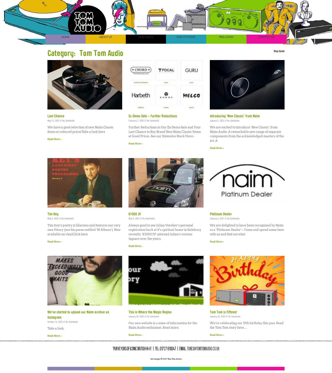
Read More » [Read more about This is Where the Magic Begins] (136, 335)
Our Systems (186, 37)
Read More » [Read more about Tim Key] (54, 241)
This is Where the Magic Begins (150, 312)
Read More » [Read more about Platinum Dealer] (217, 241)
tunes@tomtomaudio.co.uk (203, 348)
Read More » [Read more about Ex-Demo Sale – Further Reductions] (136, 143)
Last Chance (55, 116)
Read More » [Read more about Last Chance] (54, 139)
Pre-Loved (226, 37)
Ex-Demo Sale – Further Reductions (153, 116)
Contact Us (266, 37)
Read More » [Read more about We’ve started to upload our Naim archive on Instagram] (54, 335)
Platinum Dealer (221, 214)
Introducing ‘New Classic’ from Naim (235, 116)
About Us (105, 37)
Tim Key (52, 214)
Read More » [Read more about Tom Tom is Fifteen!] (217, 335)
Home (65, 37)
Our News (145, 37)
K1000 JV (135, 214)
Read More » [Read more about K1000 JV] (136, 246)
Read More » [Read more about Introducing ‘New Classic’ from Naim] (217, 148)
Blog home (279, 51)
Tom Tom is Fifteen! (223, 312)
